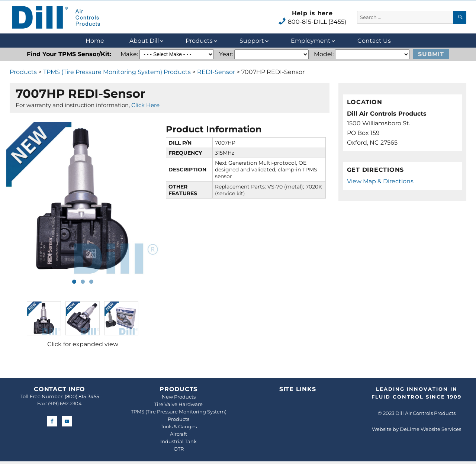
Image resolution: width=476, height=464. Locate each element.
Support (251, 40)
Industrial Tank (178, 441)
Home (95, 40)
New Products (179, 397)
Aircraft (178, 434)
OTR (179, 449)
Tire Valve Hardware (178, 404)
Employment (311, 40)
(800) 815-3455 (82, 396)
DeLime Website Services (430, 429)
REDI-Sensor (216, 71)
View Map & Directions (380, 181)
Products (199, 40)
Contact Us (374, 40)
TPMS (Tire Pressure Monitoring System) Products (117, 71)
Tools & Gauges (179, 426)
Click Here (145, 105)
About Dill (144, 40)
